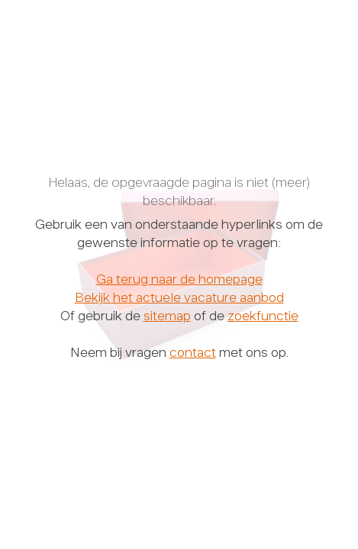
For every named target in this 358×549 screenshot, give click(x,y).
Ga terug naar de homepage (179, 280)
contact (192, 354)
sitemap (167, 317)
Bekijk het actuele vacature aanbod (179, 299)
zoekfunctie (262, 317)
